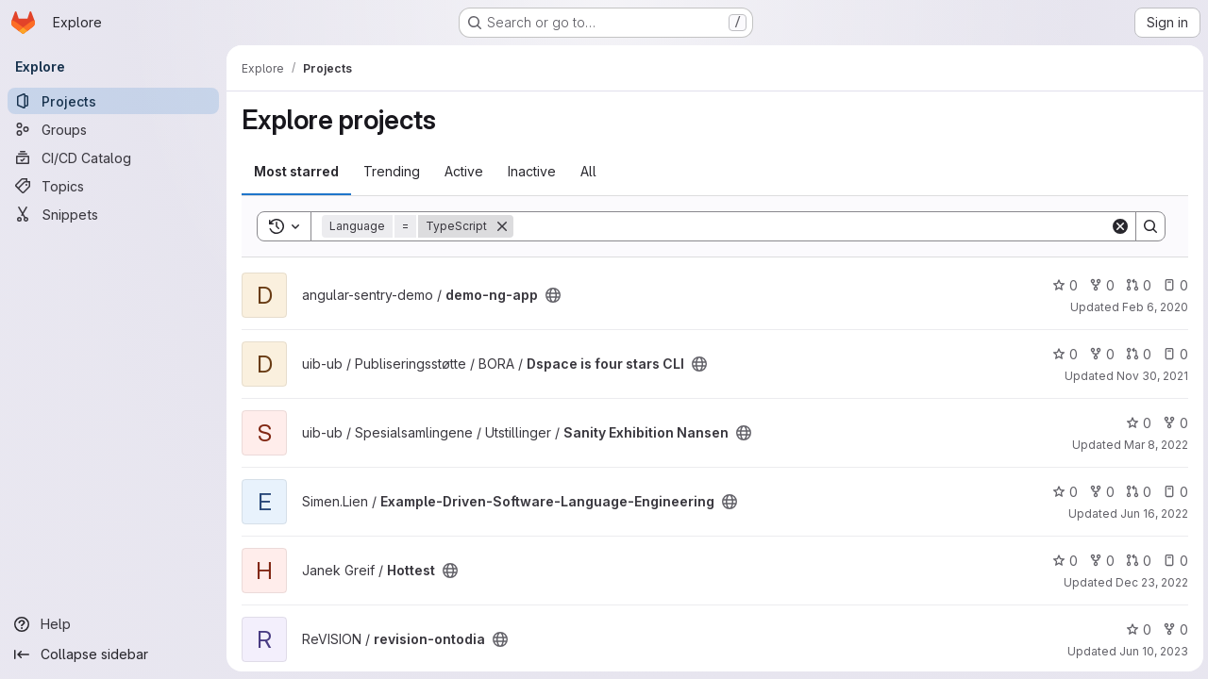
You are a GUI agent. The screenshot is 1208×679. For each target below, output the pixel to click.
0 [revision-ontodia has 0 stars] (1136, 629)
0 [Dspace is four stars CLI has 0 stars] (1062, 354)
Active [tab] (464, 171)
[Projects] (113, 101)
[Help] (113, 624)
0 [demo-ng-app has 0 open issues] (1172, 285)
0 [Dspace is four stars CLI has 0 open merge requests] (1136, 354)
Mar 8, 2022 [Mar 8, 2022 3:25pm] (1153, 445)
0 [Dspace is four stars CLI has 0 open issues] (1172, 354)
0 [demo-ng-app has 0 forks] (1099, 285)
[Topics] (113, 186)
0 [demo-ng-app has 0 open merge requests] (1136, 285)
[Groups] (113, 129)
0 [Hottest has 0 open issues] (1172, 561)
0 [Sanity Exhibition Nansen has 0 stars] (1136, 423)
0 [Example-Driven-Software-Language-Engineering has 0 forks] (1099, 492)
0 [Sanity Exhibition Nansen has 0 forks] (1172, 423)
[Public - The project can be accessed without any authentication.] (553, 295)
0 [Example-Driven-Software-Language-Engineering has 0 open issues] (1172, 492)
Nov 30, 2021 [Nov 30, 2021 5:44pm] (1149, 376)
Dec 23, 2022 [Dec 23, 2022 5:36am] (1149, 582)
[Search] (810, 226)
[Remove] (502, 226)
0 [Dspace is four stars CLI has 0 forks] (1099, 354)
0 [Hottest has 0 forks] (1099, 561)
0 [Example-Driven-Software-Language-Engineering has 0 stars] (1062, 492)
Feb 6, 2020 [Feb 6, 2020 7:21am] (1152, 307)
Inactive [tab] (532, 171)
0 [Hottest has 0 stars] (1062, 561)
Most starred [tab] (296, 171)
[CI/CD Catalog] (113, 157)
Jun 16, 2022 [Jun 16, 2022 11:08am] (1151, 513)
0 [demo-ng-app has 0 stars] (1062, 285)
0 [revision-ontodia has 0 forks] (1172, 629)
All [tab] (588, 171)
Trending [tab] (391, 171)
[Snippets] (113, 214)
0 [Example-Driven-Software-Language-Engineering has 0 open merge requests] (1136, 492)
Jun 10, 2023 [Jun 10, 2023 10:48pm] (1150, 651)
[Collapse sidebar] (113, 654)
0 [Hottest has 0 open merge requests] (1136, 561)
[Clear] (1117, 226)
